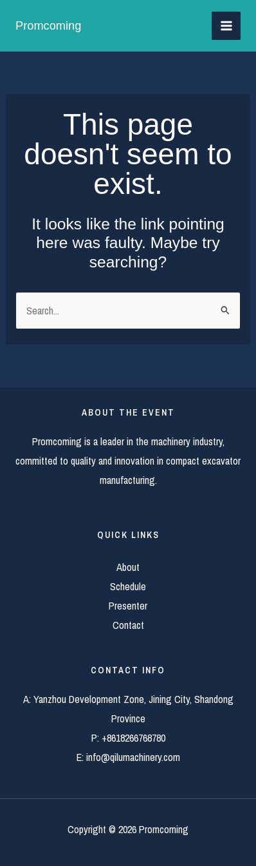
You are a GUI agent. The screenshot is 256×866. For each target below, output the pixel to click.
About (128, 567)
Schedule (128, 586)
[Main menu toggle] (226, 26)
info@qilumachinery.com (133, 757)
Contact (128, 625)
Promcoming (48, 25)
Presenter (128, 606)
